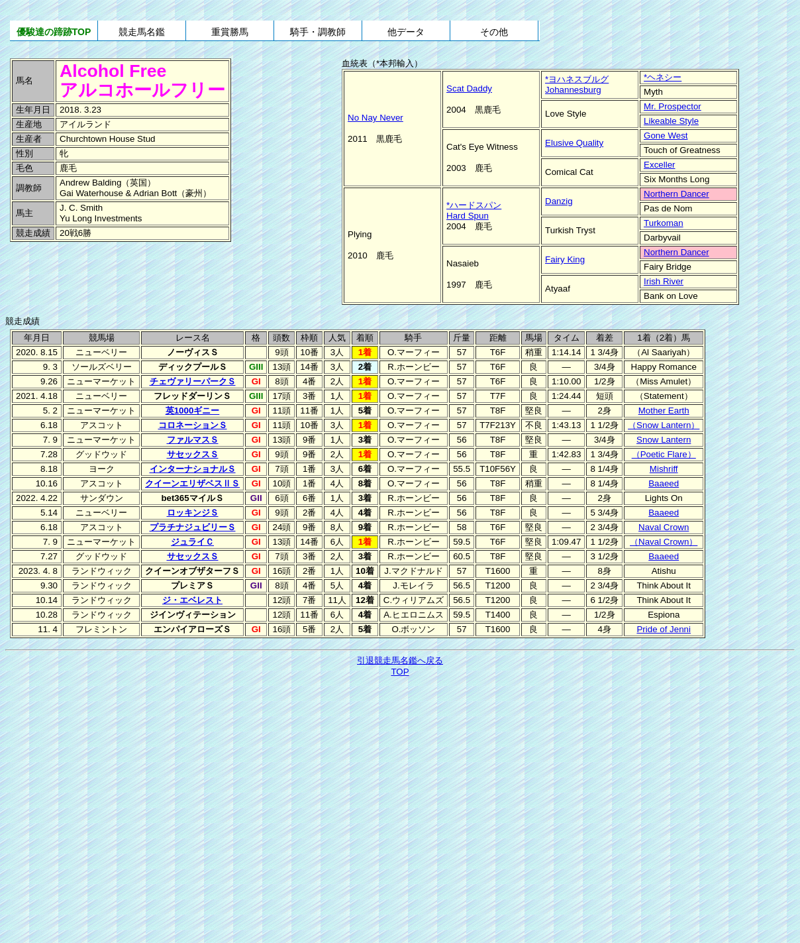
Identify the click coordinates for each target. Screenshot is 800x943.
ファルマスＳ (193, 440)
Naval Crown (663, 527)
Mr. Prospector (672, 106)
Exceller (659, 165)
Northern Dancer (676, 194)
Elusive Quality (574, 143)
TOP (400, 672)
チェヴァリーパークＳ (193, 381)
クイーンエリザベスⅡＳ (192, 483)
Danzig (559, 201)
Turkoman (663, 223)
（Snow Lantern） (663, 425)
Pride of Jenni (663, 629)
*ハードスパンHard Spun (473, 210)
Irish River (663, 281)
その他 (494, 32)
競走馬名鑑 (142, 32)
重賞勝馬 (229, 32)
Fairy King (565, 259)
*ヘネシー (662, 77)
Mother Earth (663, 411)
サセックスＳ (193, 454)
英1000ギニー (193, 411)
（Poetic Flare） (664, 454)
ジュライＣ (192, 542)
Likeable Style (671, 121)
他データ (406, 32)
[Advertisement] (99, 272)
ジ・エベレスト (192, 600)
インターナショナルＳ (193, 469)
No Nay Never (375, 118)
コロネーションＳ (192, 425)
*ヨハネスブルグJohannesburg (577, 84)
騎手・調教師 (318, 32)
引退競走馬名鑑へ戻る (400, 660)
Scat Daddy (469, 88)
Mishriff (664, 469)
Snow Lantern (663, 440)
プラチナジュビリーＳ (193, 527)
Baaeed (663, 483)
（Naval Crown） (663, 542)
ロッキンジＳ (193, 513)
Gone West (665, 135)
